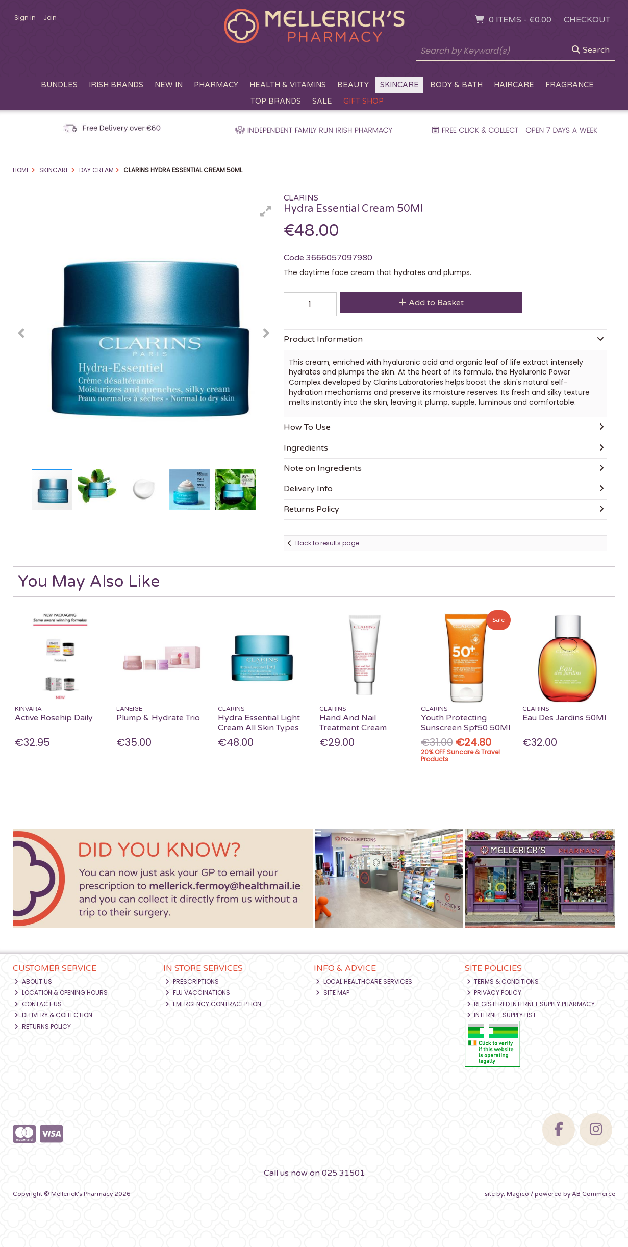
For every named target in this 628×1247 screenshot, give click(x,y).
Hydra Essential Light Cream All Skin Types (259, 723)
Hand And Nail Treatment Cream (353, 723)
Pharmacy (216, 85)
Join (50, 17)
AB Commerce (593, 1194)
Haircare (514, 85)
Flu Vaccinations (197, 992)
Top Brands (275, 101)
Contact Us (38, 1004)
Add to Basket (431, 302)
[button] (266, 211)
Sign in (25, 17)
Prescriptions (192, 981)
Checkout (587, 20)
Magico (518, 1194)
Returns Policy (42, 1026)
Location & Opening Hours (61, 992)
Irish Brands (116, 85)
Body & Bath (456, 85)
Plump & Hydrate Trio (158, 718)
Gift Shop (363, 101)
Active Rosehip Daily (54, 718)
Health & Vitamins (287, 85)
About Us (33, 981)
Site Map (332, 992)
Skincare (399, 85)
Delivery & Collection (53, 1015)
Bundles (59, 85)
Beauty (353, 85)
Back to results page (327, 543)
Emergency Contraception (213, 1004)
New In (169, 85)
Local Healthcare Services (364, 981)
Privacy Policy (494, 992)
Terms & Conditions (503, 981)
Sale (322, 101)
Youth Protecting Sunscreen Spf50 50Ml (465, 723)
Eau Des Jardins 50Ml (564, 718)
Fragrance (569, 85)
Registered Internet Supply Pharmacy (531, 1004)
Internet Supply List (502, 1015)
